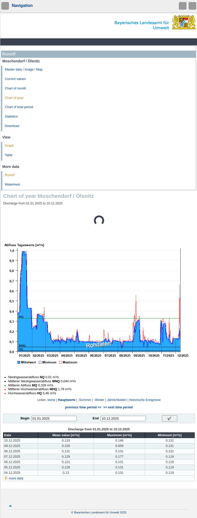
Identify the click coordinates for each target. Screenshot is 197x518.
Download (12, 126)
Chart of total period (19, 107)
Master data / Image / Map (23, 69)
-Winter (99, 400)
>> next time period (118, 407)
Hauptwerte (66, 400)
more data (16, 478)
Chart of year (14, 98)
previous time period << (83, 407)
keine (51, 400)
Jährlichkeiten (117, 400)
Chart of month (15, 88)
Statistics (11, 116)
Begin (24, 418)
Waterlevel (12, 184)
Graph (9, 145)
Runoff (9, 175)
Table (9, 155)
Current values (15, 79)
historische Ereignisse (145, 400)
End (96, 418)
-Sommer (84, 400)
